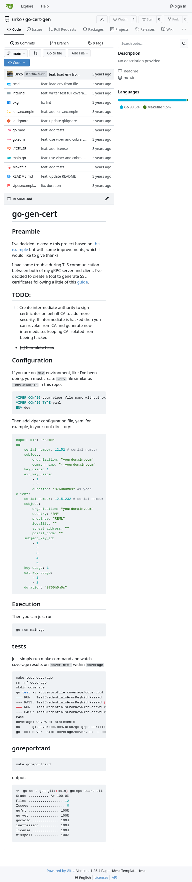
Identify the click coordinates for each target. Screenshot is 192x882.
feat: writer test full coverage (64, 93)
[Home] (9, 6)
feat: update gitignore (59, 120)
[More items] (184, 29)
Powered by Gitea (61, 870)
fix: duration (51, 185)
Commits (22, 43)
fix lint (46, 102)
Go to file (54, 53)
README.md (22, 176)
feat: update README (58, 176)
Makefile (19, 167)
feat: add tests (52, 130)
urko (17, 19)
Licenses (101, 877)
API (114, 877)
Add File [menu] (80, 53)
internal (18, 93)
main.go (19, 157)
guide (82, 282)
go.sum (18, 139)
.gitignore (20, 120)
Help (45, 6)
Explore (27, 6)
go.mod (18, 130)
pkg (15, 102)
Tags (95, 43)
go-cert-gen (38, 19)
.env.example (23, 111)
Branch (59, 43)
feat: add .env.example (59, 111)
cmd (16, 83)
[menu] (83, 877)
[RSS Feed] (102, 19)
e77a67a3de (36, 74)
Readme (128, 70)
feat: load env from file (67, 74)
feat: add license (54, 148)
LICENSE (19, 148)
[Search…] (184, 43)
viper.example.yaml (24, 185)
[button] (36, 53)
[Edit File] (107, 199)
